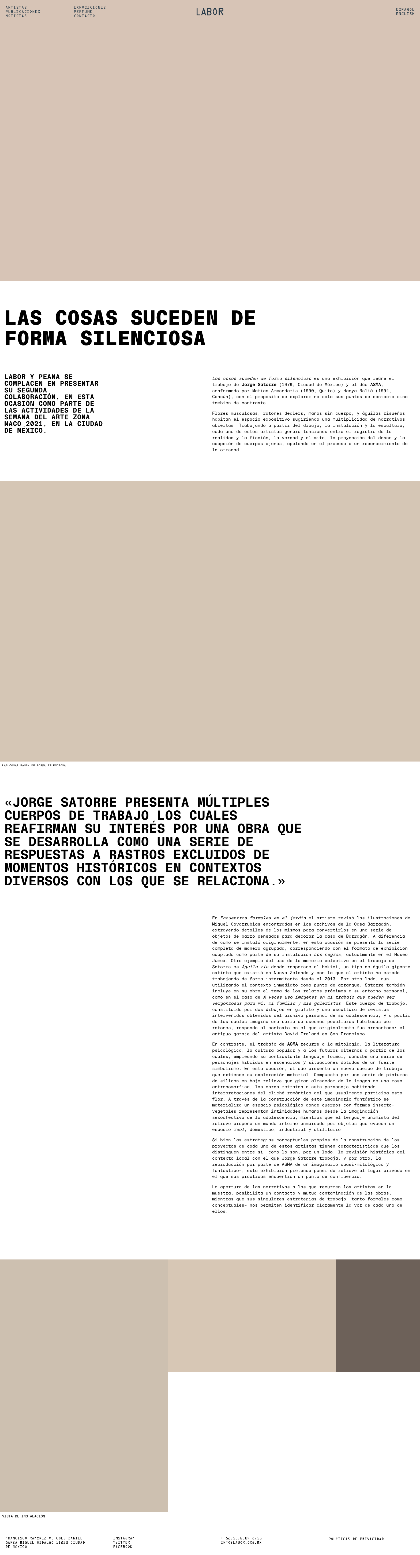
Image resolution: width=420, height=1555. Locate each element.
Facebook (122, 1547)
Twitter (121, 1543)
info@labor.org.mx (241, 1543)
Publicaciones (22, 12)
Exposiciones (90, 7)
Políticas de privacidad (356, 1539)
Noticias (16, 16)
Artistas (16, 7)
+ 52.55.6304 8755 (241, 1538)
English (405, 14)
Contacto (84, 16)
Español (405, 10)
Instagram (124, 1538)
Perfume (83, 12)
